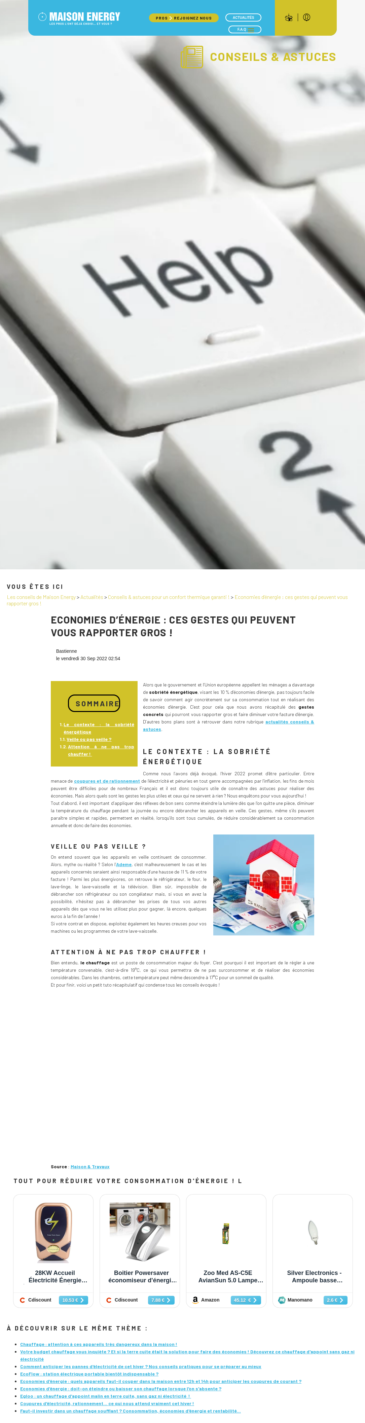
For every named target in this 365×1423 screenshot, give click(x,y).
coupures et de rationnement (107, 781)
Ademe (124, 864)
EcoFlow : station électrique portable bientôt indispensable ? (89, 1374)
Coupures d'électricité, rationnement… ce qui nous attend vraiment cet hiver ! (107, 1403)
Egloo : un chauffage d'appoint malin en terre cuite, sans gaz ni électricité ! (105, 1396)
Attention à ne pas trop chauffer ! (101, 750)
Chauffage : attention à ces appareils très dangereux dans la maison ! (98, 1344)
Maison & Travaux (90, 1166)
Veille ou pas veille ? (89, 739)
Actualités (243, 18)
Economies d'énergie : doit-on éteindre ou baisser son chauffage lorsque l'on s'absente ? (120, 1388)
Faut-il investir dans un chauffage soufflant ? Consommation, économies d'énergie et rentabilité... (130, 1411)
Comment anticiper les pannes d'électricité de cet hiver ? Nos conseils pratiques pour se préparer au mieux (140, 1366)
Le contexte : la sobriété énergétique (99, 728)
